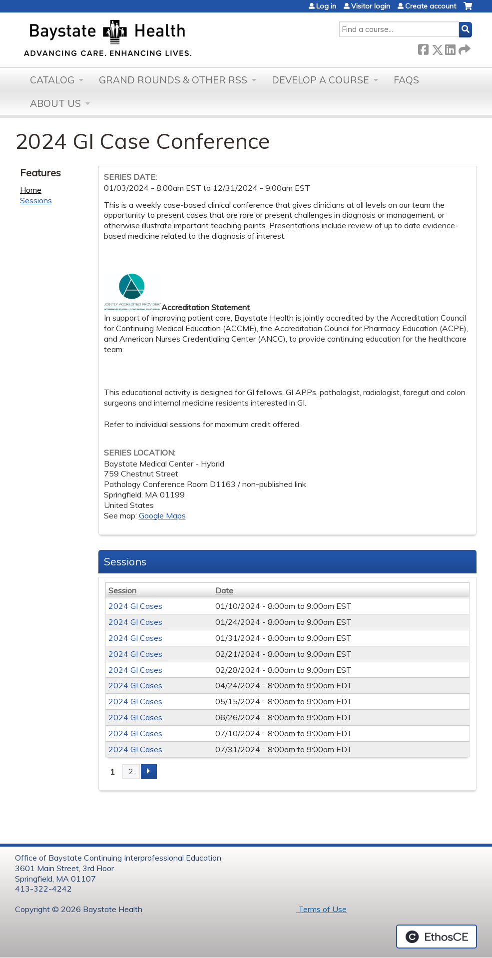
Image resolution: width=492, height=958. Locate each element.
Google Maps (162, 515)
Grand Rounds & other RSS (173, 80)
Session (122, 590)
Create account (430, 5)
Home (30, 190)
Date (224, 590)
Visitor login (370, 5)
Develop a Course (320, 80)
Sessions (36, 200)
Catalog (52, 80)
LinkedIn (450, 47)
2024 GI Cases (135, 606)
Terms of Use (321, 909)
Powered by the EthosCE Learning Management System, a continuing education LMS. (436, 937)
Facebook (423, 47)
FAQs (406, 80)
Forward (464, 47)
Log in (326, 5)
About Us (55, 103)
